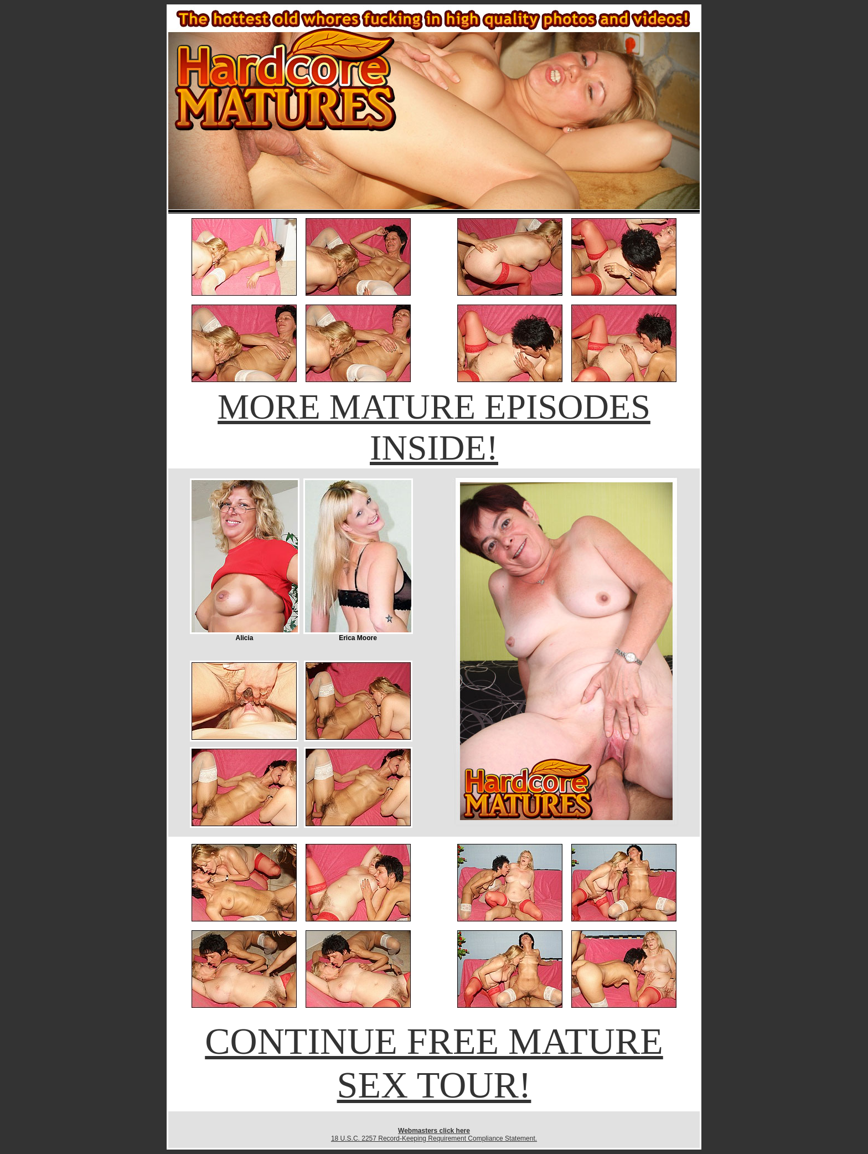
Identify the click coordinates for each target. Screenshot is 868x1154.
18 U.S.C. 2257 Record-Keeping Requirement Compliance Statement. (434, 1138)
